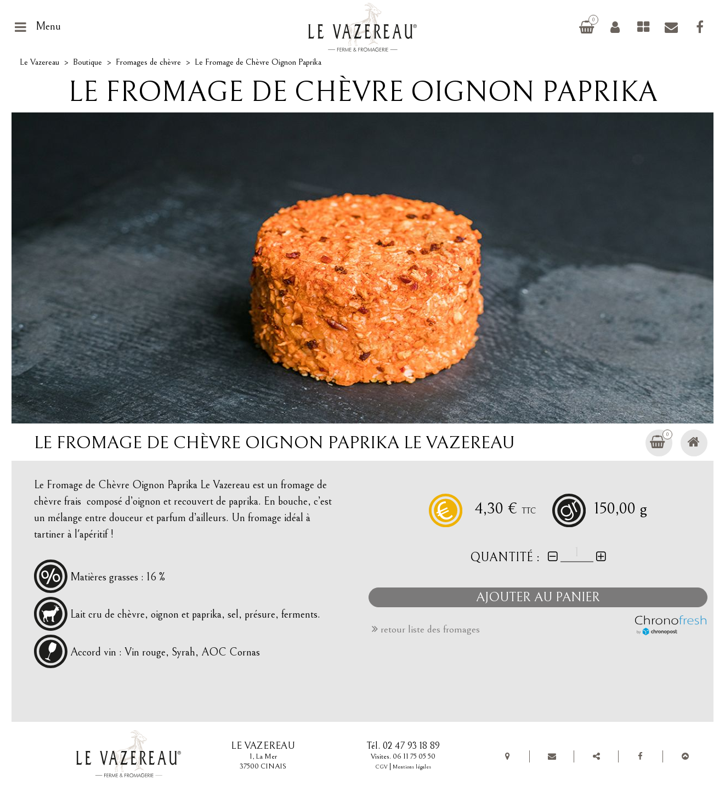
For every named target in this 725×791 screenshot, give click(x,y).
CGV (381, 767)
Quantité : (505, 557)
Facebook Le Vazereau (700, 27)
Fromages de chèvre (643, 27)
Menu (48, 26)
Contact (671, 27)
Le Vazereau (39, 62)
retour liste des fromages (426, 629)
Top (685, 756)
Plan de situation (507, 756)
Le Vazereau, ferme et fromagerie (366, 27)
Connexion (615, 27)
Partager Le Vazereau (596, 756)
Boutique (87, 62)
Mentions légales (412, 767)
